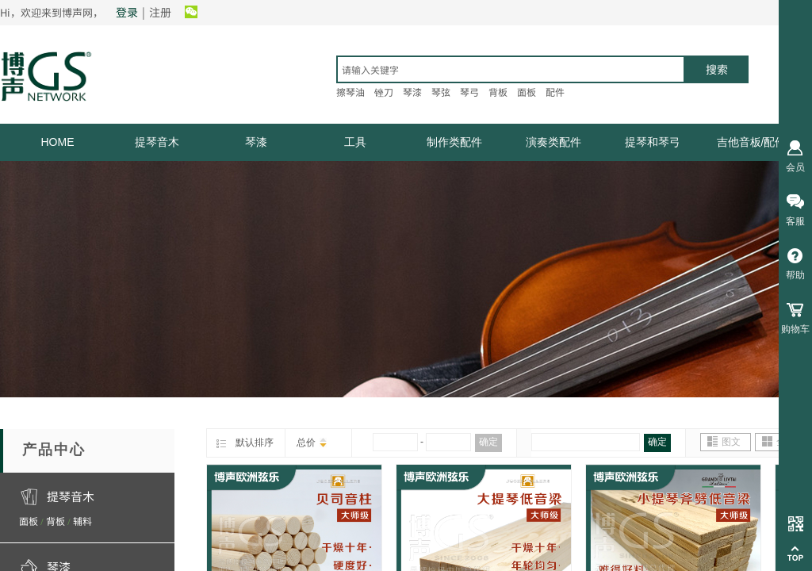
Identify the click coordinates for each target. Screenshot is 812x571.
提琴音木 (157, 142)
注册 (160, 12)
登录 (127, 12)
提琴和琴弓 (652, 142)
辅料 (82, 520)
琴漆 (256, 142)
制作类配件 (454, 142)
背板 (55, 520)
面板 (28, 520)
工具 (355, 142)
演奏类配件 (553, 142)
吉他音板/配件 (752, 142)
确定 (488, 441)
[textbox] (510, 69)
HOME (58, 142)
